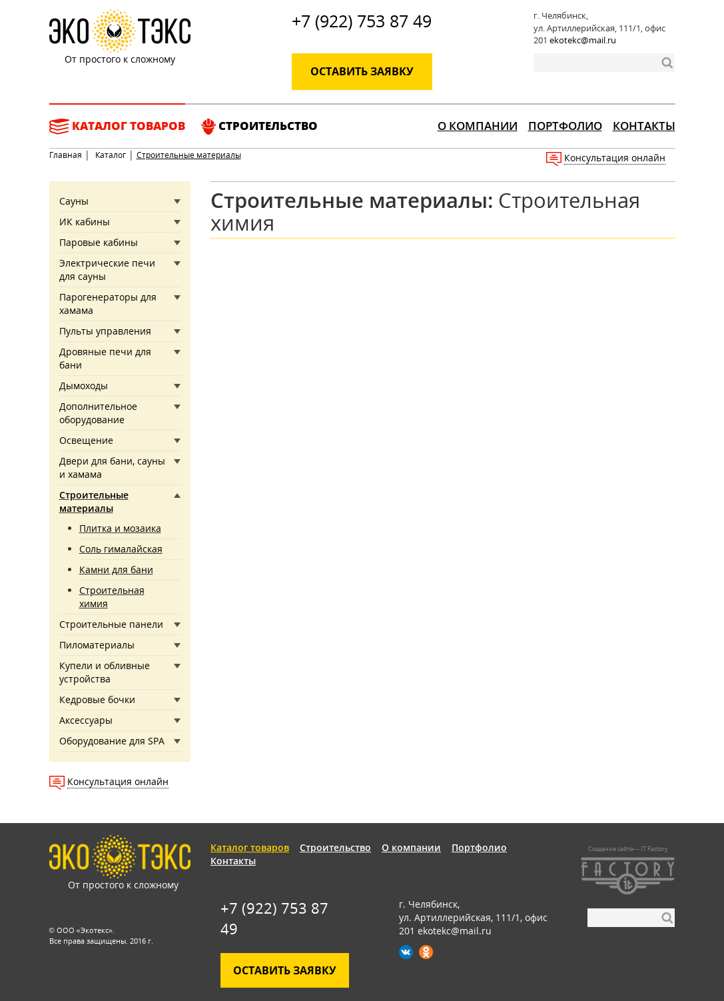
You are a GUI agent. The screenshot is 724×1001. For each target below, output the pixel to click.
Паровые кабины (98, 242)
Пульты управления (105, 331)
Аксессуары (86, 720)
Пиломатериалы (97, 644)
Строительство (259, 126)
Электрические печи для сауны (107, 270)
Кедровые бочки (97, 699)
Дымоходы (83, 385)
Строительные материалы (94, 501)
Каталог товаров (117, 126)
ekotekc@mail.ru (582, 40)
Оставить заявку (362, 71)
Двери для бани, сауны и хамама (112, 468)
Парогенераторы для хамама (108, 304)
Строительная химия (112, 597)
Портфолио (565, 125)
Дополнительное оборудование (98, 413)
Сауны (74, 201)
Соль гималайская (121, 548)
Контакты (644, 125)
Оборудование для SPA (112, 740)
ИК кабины (84, 221)
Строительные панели (111, 624)
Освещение (86, 440)
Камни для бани (116, 569)
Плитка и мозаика (120, 528)
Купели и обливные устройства (104, 672)
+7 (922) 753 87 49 (362, 20)
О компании (478, 125)
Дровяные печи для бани (105, 358)
